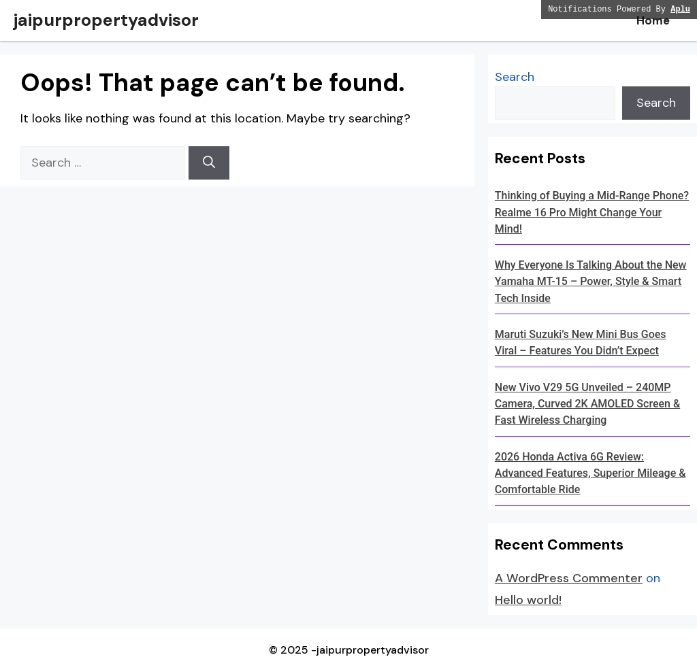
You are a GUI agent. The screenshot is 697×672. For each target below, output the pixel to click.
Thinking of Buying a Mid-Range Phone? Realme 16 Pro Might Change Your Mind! (592, 212)
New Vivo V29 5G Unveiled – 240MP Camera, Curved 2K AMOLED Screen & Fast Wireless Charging (587, 404)
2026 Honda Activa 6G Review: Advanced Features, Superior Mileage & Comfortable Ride (590, 473)
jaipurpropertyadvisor (106, 20)
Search (514, 77)
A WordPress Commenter (569, 578)
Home (653, 20)
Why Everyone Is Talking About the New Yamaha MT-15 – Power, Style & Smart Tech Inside (591, 281)
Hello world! (528, 600)
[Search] (209, 163)
